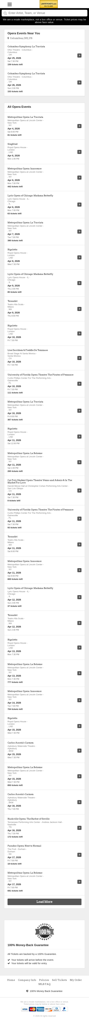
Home (11, 980)
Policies (44, 980)
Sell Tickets (59, 980)
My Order (76, 980)
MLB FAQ (44, 984)
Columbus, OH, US (20, 38)
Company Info (27, 980)
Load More (44, 901)
